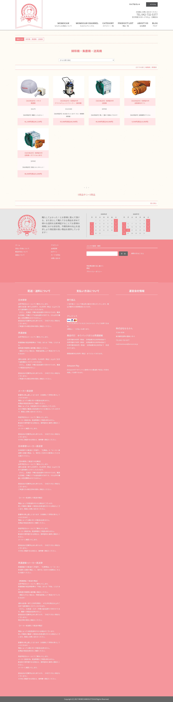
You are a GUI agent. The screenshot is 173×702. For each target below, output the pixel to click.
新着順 (154, 67)
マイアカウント (134, 4)
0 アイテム (151, 4)
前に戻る (153, 203)
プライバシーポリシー (94, 271)
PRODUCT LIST (125, 24)
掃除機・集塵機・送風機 (34, 39)
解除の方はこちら (137, 253)
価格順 (147, 67)
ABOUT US (142, 24)
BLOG (155, 24)
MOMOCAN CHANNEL (87, 24)
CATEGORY (108, 25)
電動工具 (20, 39)
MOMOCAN (63, 24)
